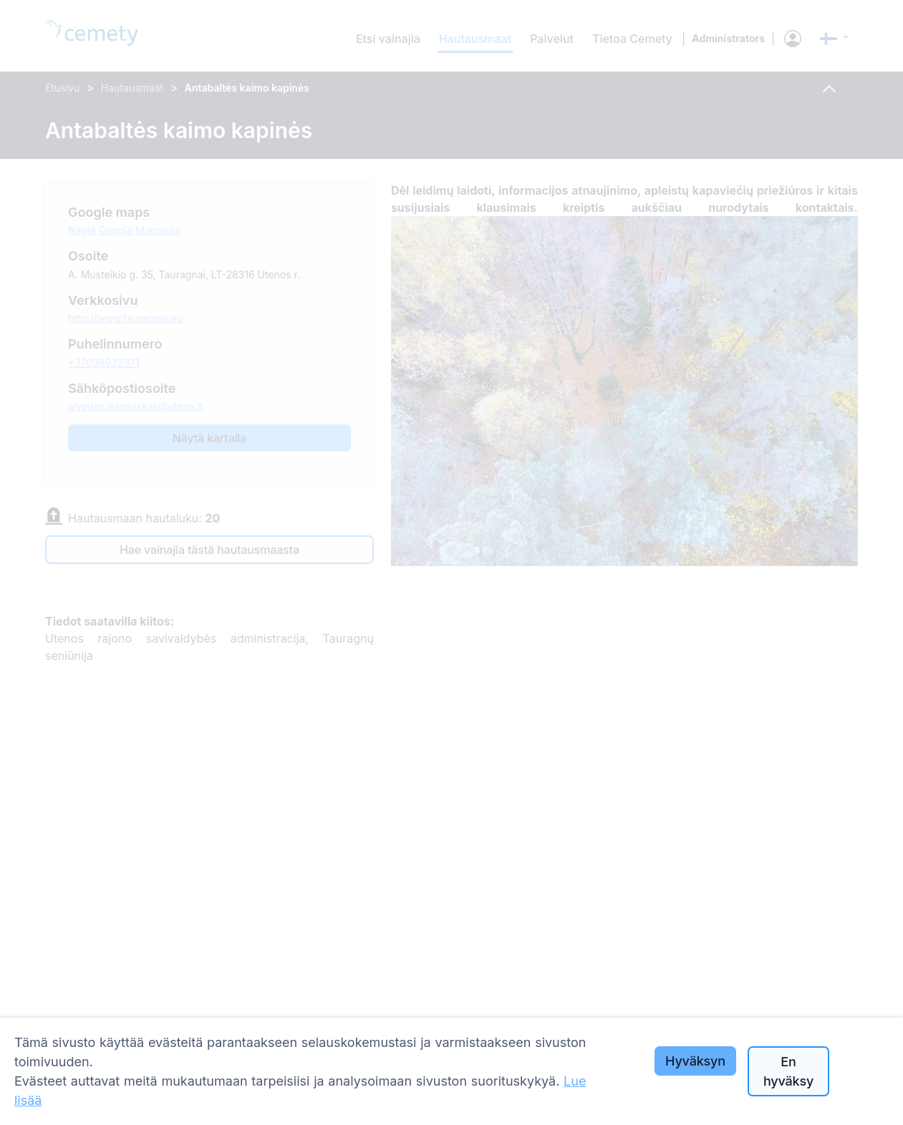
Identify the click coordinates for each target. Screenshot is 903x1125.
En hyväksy (788, 1071)
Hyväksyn (695, 1060)
